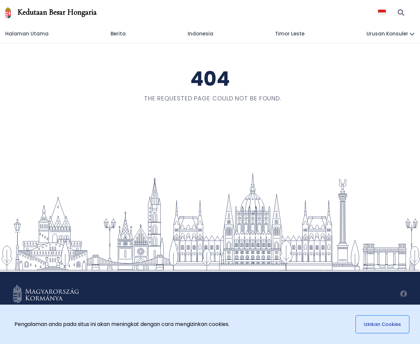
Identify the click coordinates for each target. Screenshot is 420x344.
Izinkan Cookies (382, 324)
